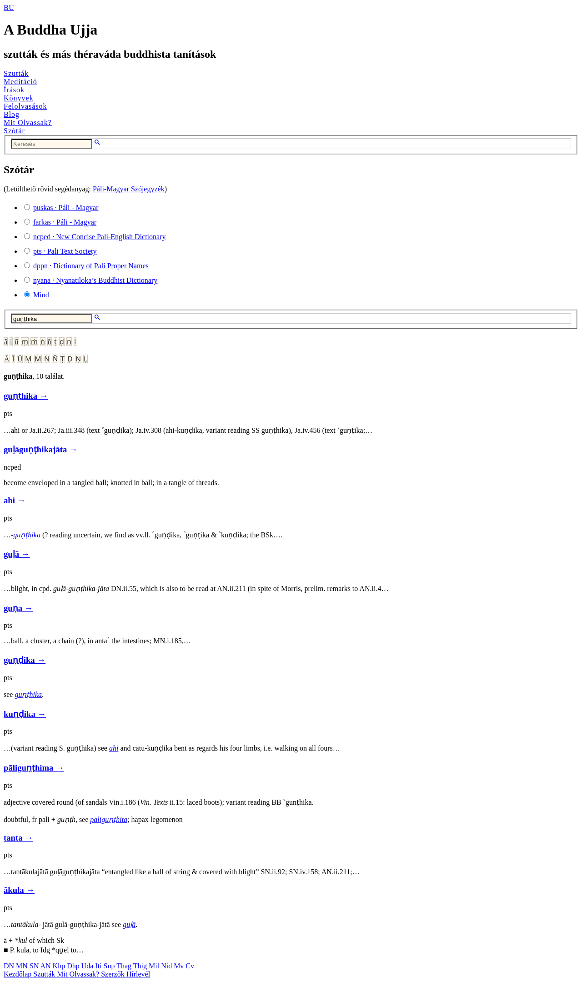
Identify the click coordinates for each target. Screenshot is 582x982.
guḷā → (17, 554)
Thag (124, 966)
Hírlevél (138, 974)
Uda (88, 966)
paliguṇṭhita (108, 819)
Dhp (74, 966)
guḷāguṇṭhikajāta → (41, 449)
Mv (180, 966)
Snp (110, 966)
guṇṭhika (26, 535)
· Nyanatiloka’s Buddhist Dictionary (95, 280)
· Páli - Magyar (66, 207)
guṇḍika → (24, 660)
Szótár (14, 131)
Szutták (16, 73)
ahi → (14, 500)
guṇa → (18, 608)
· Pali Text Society (64, 251)
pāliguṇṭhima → (34, 767)
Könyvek (19, 98)
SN (35, 966)
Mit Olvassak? (28, 122)
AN (46, 966)
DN (10, 966)
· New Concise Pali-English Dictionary (99, 236)
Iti (99, 966)
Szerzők (113, 974)
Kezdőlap (18, 974)
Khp (60, 966)
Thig (141, 966)
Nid (167, 966)
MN (23, 966)
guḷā (129, 924)
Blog (12, 114)
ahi (113, 748)
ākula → (19, 890)
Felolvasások (25, 106)
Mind (41, 295)
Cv (190, 966)
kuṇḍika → (25, 714)
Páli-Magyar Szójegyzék (129, 189)
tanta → (18, 837)
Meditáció (20, 81)
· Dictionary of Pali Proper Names (91, 266)
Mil (155, 966)
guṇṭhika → (26, 396)
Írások (14, 90)
